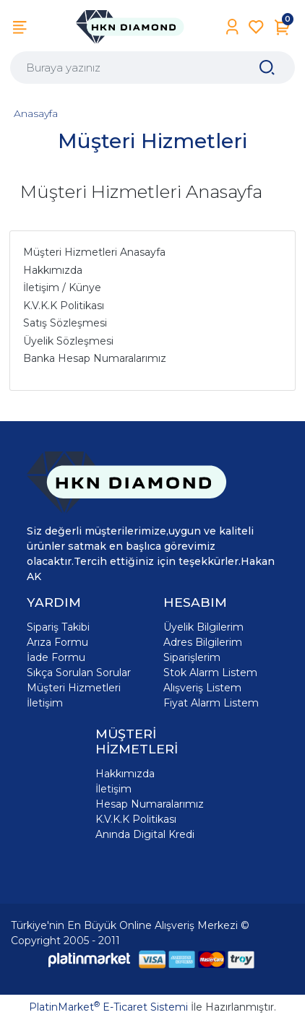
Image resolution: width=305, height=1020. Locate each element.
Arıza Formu (57, 642)
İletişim (45, 702)
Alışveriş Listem (202, 687)
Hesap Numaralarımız (149, 804)
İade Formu (56, 657)
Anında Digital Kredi (144, 834)
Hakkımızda (125, 773)
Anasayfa (36, 113)
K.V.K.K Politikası (135, 819)
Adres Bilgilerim (202, 642)
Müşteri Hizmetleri (74, 687)
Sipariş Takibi (58, 627)
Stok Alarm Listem (210, 672)
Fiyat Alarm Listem (211, 702)
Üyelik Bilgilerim (203, 627)
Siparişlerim (191, 657)
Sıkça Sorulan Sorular (79, 672)
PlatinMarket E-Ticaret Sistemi (108, 1006)
